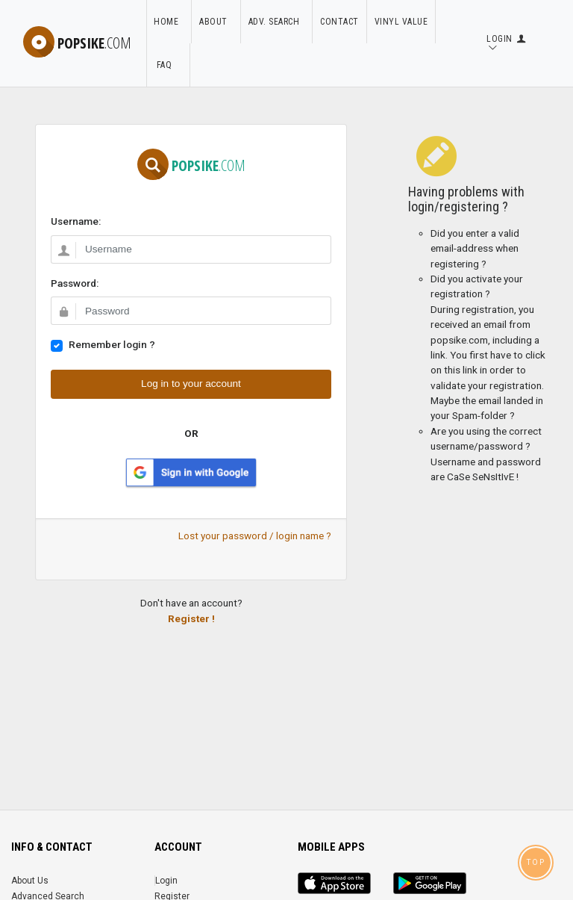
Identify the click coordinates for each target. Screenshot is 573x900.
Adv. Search (276, 21)
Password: (74, 283)
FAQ (168, 65)
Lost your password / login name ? (254, 535)
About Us (29, 880)
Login (166, 880)
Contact (339, 21)
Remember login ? (112, 344)
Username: (76, 221)
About (216, 21)
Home (169, 21)
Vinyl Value (401, 21)
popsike (77, 43)
